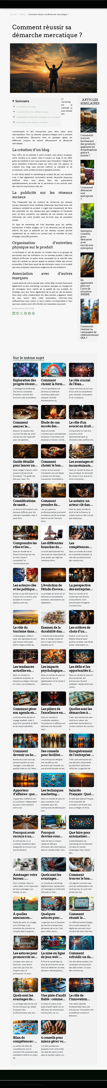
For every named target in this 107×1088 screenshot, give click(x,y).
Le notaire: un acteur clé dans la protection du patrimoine (80, 506)
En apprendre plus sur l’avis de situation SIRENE (86, 287)
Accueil (13, 14)
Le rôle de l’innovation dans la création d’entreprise (80, 1001)
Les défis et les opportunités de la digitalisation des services (80, 672)
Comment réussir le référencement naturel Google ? (81, 919)
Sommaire (22, 101)
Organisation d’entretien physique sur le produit (38, 117)
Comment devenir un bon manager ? (24, 755)
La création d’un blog (26, 106)
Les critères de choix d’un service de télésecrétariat (80, 633)
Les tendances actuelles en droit (23, 670)
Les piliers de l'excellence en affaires (52, 712)
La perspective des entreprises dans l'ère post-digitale (80, 591)
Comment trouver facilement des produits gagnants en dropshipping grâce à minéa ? (88, 145)
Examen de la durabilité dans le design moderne (52, 633)
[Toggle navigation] (6, 4)
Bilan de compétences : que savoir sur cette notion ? (23, 1043)
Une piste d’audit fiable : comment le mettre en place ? (53, 1001)
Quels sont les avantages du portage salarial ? (24, 1001)
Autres (23, 14)
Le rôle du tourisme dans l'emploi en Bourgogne (23, 633)
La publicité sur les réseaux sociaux (32, 112)
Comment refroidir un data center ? (81, 957)
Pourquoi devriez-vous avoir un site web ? (53, 838)
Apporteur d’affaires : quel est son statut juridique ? (24, 796)
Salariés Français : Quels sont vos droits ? (80, 794)
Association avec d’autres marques (32, 122)
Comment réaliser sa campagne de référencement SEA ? (89, 332)
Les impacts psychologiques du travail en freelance (52, 672)
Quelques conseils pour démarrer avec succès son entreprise (86, 239)
